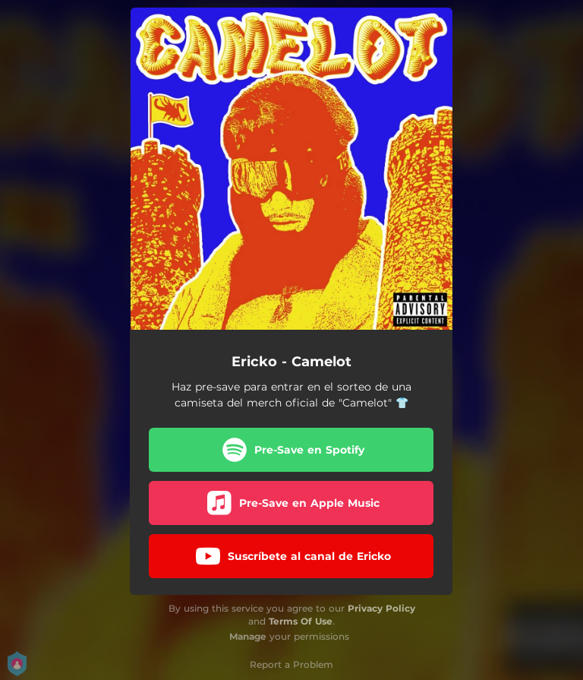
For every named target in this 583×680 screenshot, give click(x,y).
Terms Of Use (300, 621)
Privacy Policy (381, 608)
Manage (247, 636)
